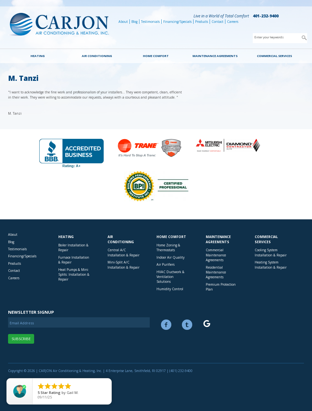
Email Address (22, 322)
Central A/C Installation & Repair (123, 252)
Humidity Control (169, 289)
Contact (217, 21)
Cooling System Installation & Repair (271, 252)
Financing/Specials (177, 21)
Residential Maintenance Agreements (216, 272)
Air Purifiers (165, 264)
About (123, 21)
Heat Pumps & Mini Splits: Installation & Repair (74, 274)
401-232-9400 (266, 16)
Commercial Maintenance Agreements (216, 255)
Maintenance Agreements (215, 56)
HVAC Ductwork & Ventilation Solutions (170, 277)
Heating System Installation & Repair (271, 264)
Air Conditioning (97, 56)
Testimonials (150, 21)
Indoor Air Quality (170, 257)
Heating (38, 56)
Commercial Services (274, 56)
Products (201, 21)
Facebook (166, 325)
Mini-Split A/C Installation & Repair (123, 264)
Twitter (187, 325)
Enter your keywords (269, 37)
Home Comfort (156, 56)
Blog (134, 21)
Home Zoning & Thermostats (168, 247)
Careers (232, 21)
